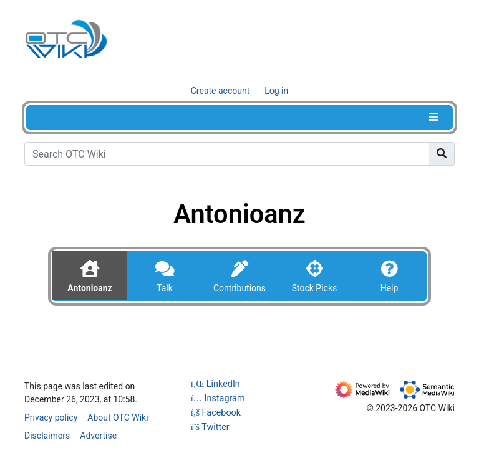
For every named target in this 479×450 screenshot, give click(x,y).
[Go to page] (442, 154)
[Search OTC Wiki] (227, 154)
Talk (165, 288)
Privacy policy (50, 417)
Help (389, 288)
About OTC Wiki (117, 417)
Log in (276, 91)
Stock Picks (314, 288)
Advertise (98, 436)
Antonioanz (89, 288)
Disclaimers (47, 436)
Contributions (239, 288)
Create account (220, 91)
